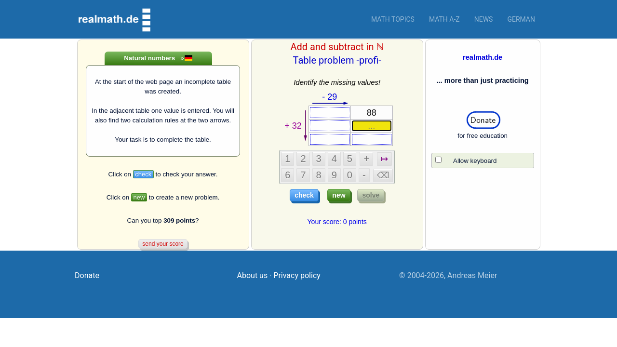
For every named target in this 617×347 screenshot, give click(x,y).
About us (252, 275)
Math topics (393, 19)
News (483, 19)
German (521, 19)
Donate (87, 275)
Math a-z (444, 19)
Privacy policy (297, 275)
